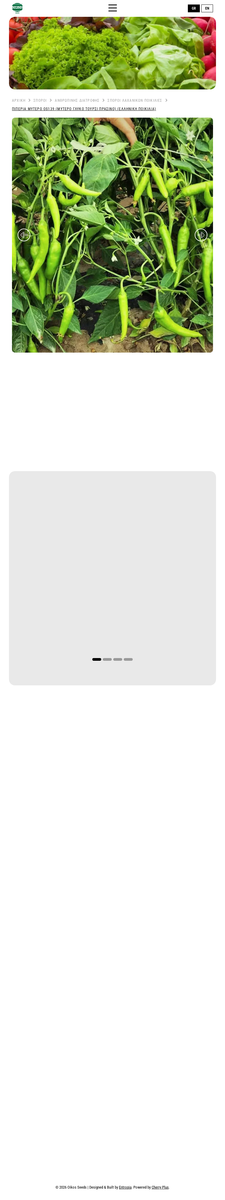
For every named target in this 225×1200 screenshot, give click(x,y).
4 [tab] (128, 659)
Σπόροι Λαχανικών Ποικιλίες (135, 100)
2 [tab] (107, 659)
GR (194, 8)
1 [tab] (97, 659)
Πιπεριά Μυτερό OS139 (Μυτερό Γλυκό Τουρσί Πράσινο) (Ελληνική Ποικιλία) (84, 109)
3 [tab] (118, 659)
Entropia (125, 1187)
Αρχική (18, 100)
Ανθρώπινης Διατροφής (77, 100)
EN (207, 8)
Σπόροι (40, 100)
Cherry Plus (160, 1187)
